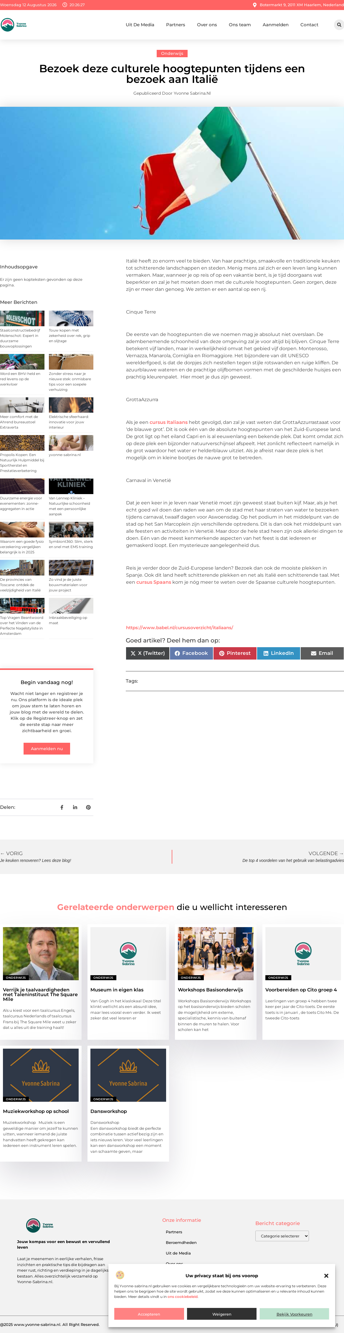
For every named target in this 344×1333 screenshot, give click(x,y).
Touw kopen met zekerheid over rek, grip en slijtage (69, 335)
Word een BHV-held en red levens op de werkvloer (20, 378)
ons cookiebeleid (183, 1296)
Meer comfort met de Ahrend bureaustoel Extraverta (19, 421)
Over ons (207, 24)
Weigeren (221, 1314)
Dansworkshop (108, 1111)
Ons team (240, 24)
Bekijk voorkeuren (294, 1314)
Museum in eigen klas (116, 990)
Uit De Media (140, 24)
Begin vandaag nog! (47, 682)
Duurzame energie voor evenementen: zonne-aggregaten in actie (21, 503)
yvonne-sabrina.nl (65, 454)
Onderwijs (172, 53)
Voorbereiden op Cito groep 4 (301, 990)
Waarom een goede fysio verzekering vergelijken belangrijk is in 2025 (22, 546)
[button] (326, 1276)
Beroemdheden (181, 1242)
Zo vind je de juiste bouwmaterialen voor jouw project (68, 584)
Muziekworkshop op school (36, 1111)
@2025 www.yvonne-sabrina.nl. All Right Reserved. (50, 1324)
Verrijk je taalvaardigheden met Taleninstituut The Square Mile (40, 994)
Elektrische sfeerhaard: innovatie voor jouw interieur (69, 421)
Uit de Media (178, 1253)
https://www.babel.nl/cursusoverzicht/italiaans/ (179, 627)
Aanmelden (276, 24)
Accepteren (149, 1314)
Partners (175, 24)
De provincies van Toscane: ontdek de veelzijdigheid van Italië (20, 584)
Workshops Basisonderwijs (210, 990)
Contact (309, 24)
